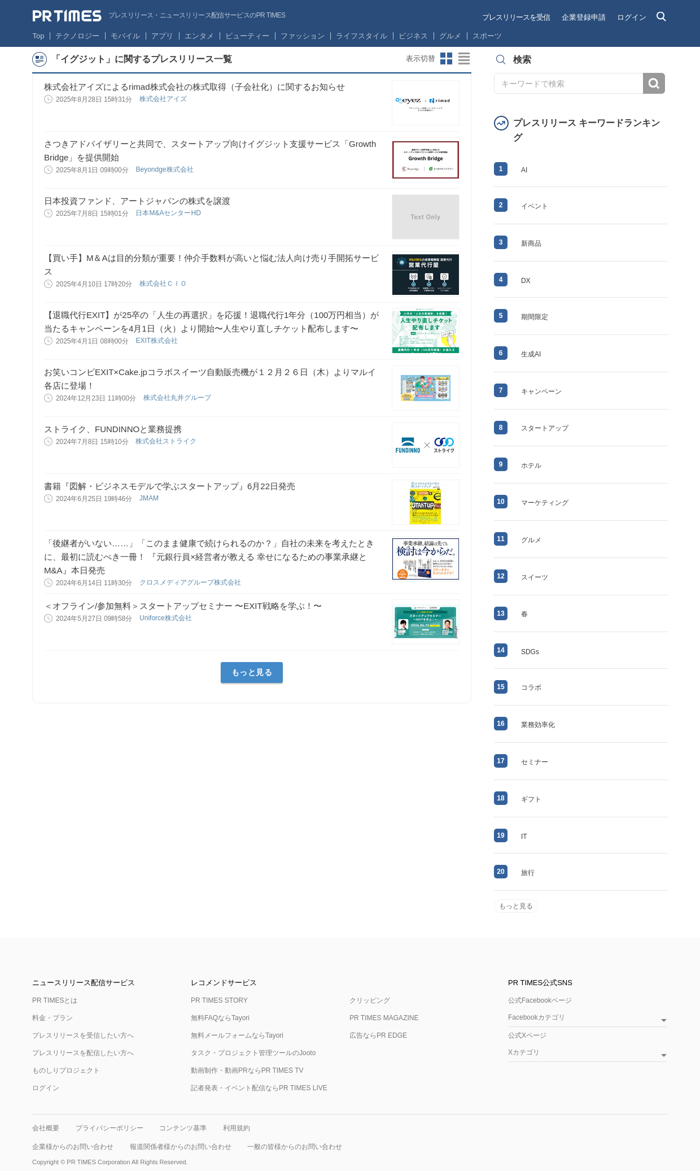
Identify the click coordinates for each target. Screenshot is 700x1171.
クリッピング (369, 1000)
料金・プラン (52, 1018)
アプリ (162, 36)
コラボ (531, 687)
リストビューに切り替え (464, 59)
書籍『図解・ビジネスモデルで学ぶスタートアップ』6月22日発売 (169, 486)
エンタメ (199, 36)
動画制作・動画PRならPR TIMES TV (247, 1070)
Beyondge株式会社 (165, 169)
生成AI (531, 354)
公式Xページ (527, 1035)
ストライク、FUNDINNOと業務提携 (113, 429)
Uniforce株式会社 (166, 618)
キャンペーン (541, 391)
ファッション (303, 36)
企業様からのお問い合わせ (72, 1147)
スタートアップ (544, 428)
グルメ (450, 36)
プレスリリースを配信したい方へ (83, 1053)
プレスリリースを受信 (516, 17)
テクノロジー (77, 36)
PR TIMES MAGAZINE (383, 1018)
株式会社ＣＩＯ (164, 284)
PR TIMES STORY (219, 1000)
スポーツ (487, 36)
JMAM (149, 498)
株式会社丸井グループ (178, 398)
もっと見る (252, 672)
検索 (654, 83)
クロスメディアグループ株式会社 (191, 582)
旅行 (528, 873)
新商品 (531, 243)
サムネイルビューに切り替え (446, 59)
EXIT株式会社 (157, 341)
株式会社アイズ (164, 99)
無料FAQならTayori (220, 1018)
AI (524, 170)
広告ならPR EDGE (378, 1035)
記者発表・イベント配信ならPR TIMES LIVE (259, 1088)
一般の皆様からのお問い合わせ (294, 1147)
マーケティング (544, 503)
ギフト (531, 799)
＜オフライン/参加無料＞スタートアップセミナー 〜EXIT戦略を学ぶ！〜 (183, 606)
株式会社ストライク (166, 441)
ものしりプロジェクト (66, 1070)
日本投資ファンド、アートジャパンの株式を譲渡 (137, 201)
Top (39, 36)
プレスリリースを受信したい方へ (83, 1035)
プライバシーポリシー (109, 1128)
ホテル (531, 465)
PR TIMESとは (54, 1000)
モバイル (125, 36)
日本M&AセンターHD (169, 213)
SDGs (530, 652)
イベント (534, 206)
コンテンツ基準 (183, 1128)
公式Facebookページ (540, 1000)
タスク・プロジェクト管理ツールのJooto (253, 1053)
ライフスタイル (361, 36)
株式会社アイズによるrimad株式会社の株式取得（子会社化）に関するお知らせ (194, 87)
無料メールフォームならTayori (237, 1035)
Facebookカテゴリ (536, 1017)
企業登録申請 (584, 17)
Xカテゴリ (524, 1052)
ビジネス (413, 36)
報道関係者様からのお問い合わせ (180, 1147)
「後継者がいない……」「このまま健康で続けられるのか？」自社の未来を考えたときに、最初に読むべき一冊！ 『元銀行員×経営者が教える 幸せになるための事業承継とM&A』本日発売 (209, 556)
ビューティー (247, 36)
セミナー (534, 762)
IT (524, 837)
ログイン (631, 17)
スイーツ (534, 577)
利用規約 (236, 1128)
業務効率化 (538, 725)
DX (526, 281)
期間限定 (534, 317)
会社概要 (45, 1128)
